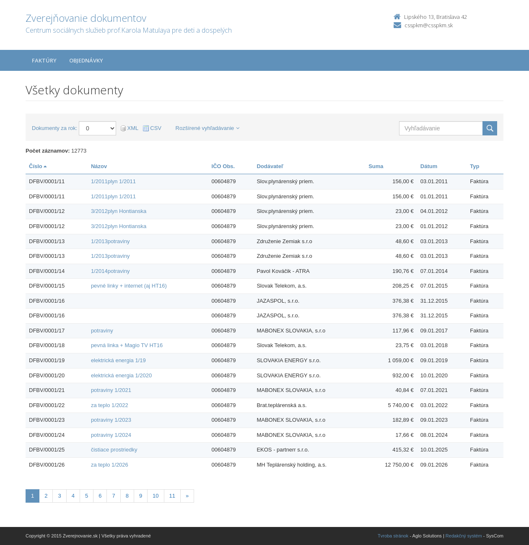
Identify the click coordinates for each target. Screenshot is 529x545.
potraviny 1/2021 (111, 390)
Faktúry (44, 60)
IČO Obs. (223, 166)
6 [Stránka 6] (100, 496)
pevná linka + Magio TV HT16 (127, 345)
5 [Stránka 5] (86, 496)
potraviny (102, 330)
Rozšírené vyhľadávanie (208, 128)
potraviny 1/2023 (111, 420)
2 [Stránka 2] (45, 496)
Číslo (38, 166)
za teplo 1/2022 (109, 405)
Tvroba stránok (393, 535)
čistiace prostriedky (114, 449)
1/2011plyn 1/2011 (113, 181)
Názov (99, 166)
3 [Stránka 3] (59, 496)
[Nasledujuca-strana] (187, 496)
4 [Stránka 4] (73, 496)
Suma (375, 166)
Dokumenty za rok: (54, 128)
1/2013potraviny (110, 241)
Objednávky (86, 60)
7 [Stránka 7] (113, 496)
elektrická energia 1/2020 (121, 375)
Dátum (428, 166)
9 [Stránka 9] (140, 496)
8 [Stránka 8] (127, 496)
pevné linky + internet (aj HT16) (129, 286)
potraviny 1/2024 (111, 435)
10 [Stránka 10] (155, 496)
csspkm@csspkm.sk (429, 25)
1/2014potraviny (110, 271)
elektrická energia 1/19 (118, 360)
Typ (474, 166)
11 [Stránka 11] (172, 496)
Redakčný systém (464, 535)
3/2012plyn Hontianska (118, 211)
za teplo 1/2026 (109, 465)
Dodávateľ (270, 166)
